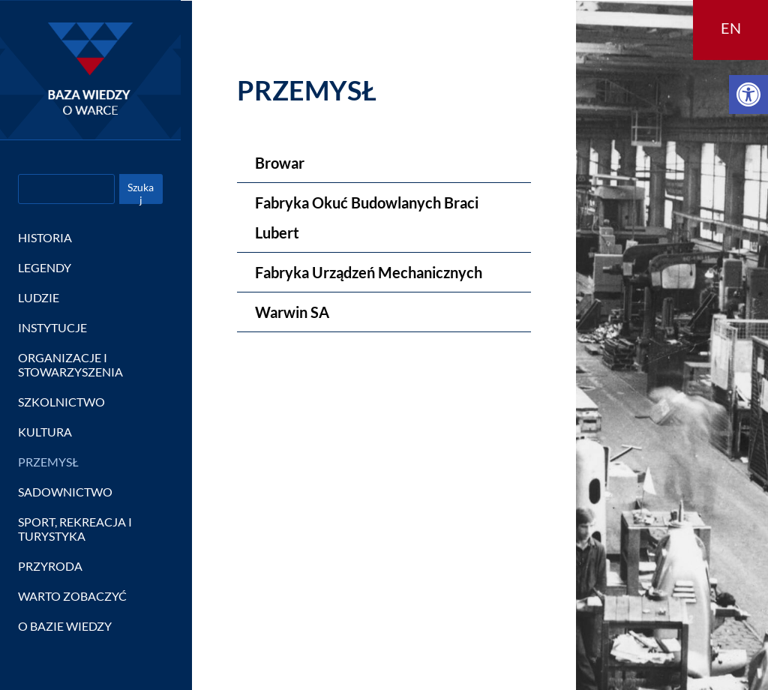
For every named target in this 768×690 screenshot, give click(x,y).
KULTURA (45, 431)
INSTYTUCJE (52, 327)
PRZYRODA (50, 566)
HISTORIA (45, 237)
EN (731, 28)
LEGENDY (44, 267)
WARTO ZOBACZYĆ (72, 596)
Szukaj (141, 192)
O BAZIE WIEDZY (65, 626)
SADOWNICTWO (65, 491)
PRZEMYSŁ (48, 461)
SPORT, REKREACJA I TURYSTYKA (75, 528)
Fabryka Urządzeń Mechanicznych (368, 272)
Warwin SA (292, 312)
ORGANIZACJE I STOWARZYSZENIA (70, 364)
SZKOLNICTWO (61, 401)
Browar (279, 163)
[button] (748, 94)
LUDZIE (38, 297)
